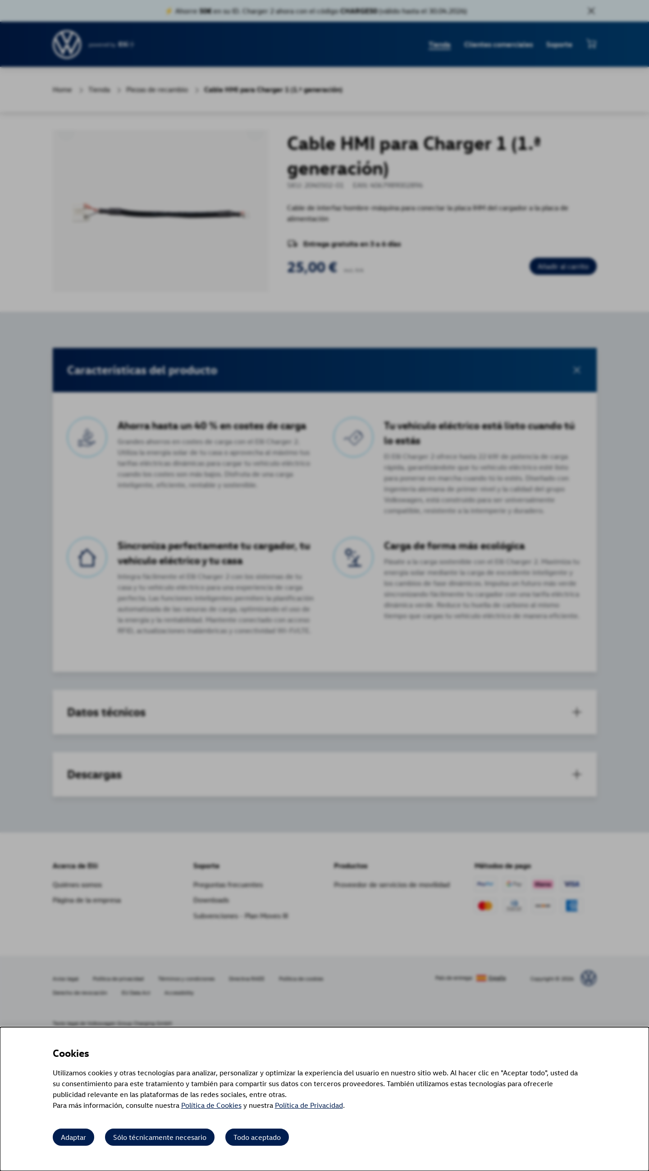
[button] (325, 370)
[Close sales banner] (591, 10)
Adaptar (73, 1137)
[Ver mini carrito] (591, 43)
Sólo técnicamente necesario (159, 1137)
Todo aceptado (257, 1137)
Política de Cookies (211, 1105)
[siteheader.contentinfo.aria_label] (67, 44)
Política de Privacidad (309, 1105)
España (497, 978)
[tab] (325, 712)
